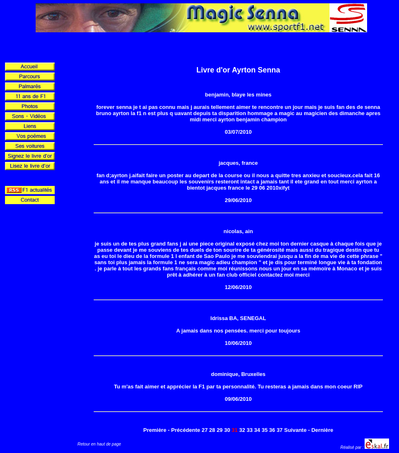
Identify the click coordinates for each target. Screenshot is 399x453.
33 (249, 430)
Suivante (295, 430)
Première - (156, 430)
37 (280, 430)
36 (272, 430)
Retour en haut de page (99, 444)
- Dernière (321, 430)
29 (219, 430)
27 (205, 430)
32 (242, 430)
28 (212, 430)
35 (264, 430)
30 (227, 430)
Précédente (185, 430)
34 (257, 430)
